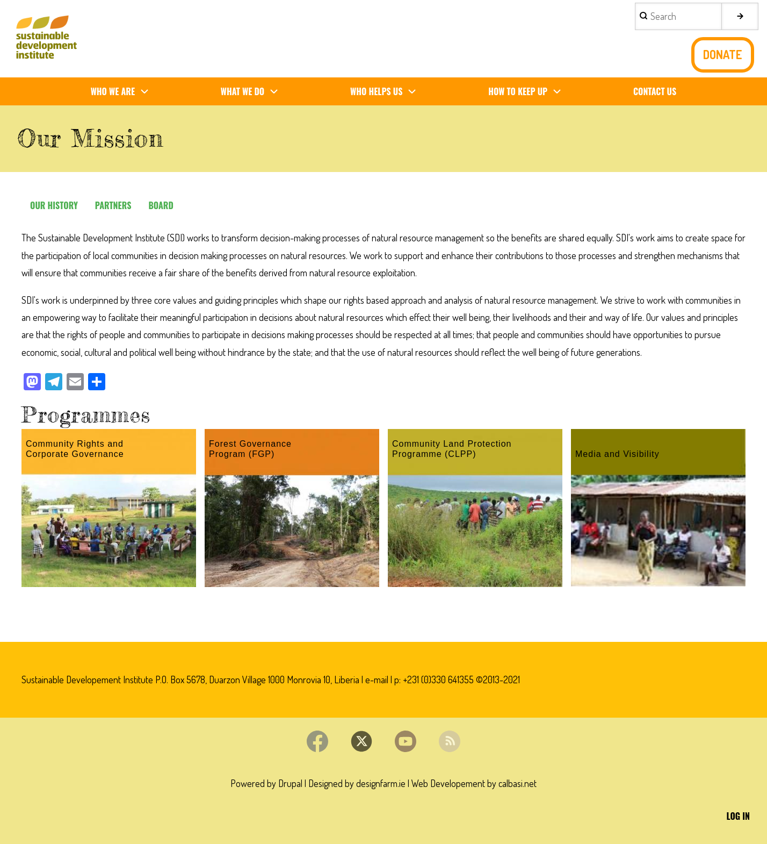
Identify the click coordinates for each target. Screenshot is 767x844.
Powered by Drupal (266, 783)
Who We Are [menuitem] (124, 91)
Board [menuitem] (160, 205)
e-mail (376, 679)
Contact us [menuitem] (654, 91)
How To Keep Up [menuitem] (529, 91)
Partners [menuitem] (113, 205)
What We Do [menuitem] (254, 91)
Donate (722, 54)
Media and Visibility (617, 454)
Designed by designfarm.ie (357, 783)
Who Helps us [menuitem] (387, 91)
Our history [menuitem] (54, 205)
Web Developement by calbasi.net (474, 783)
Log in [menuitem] (738, 816)
